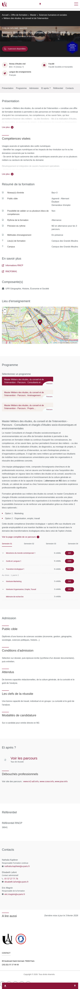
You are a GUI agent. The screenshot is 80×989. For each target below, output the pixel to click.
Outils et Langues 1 (13, 561)
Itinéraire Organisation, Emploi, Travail (21, 589)
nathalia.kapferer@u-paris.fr (17, 866)
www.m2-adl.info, (31, 781)
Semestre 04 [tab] (73, 544)
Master (33, 15)
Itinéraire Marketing (14, 581)
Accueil (5, 15)
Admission (34, 88)
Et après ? (46, 88)
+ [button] (5, 309)
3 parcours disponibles (15, 49)
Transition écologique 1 (15, 569)
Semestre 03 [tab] (51, 544)
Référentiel (58, 88)
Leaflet (55, 343)
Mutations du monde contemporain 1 (20, 553)
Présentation (7, 88)
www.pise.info (61, 781)
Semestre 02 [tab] (29, 544)
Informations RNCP (12, 265)
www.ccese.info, (47, 781)
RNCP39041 (9, 271)
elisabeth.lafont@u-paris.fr (16, 881)
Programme (21, 88)
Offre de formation (19, 15)
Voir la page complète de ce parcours (19, 537)
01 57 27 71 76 (11, 878)
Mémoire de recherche (14, 596)
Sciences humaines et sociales (53, 15)
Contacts (70, 88)
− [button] (5, 312)
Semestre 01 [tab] (7, 544)
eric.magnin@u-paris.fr (14, 894)
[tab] (27, 382)
